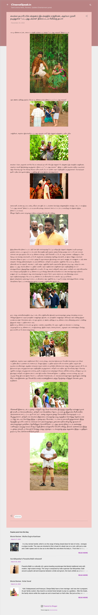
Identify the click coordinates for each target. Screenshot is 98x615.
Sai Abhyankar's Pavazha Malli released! (26, 559)
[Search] (90, 5)
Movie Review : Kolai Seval (20, 581)
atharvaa (18, 516)
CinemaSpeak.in (21, 4)
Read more (83, 553)
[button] (86, 16)
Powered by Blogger (49, 606)
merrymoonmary (53, 610)
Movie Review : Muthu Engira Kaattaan (25, 536)
